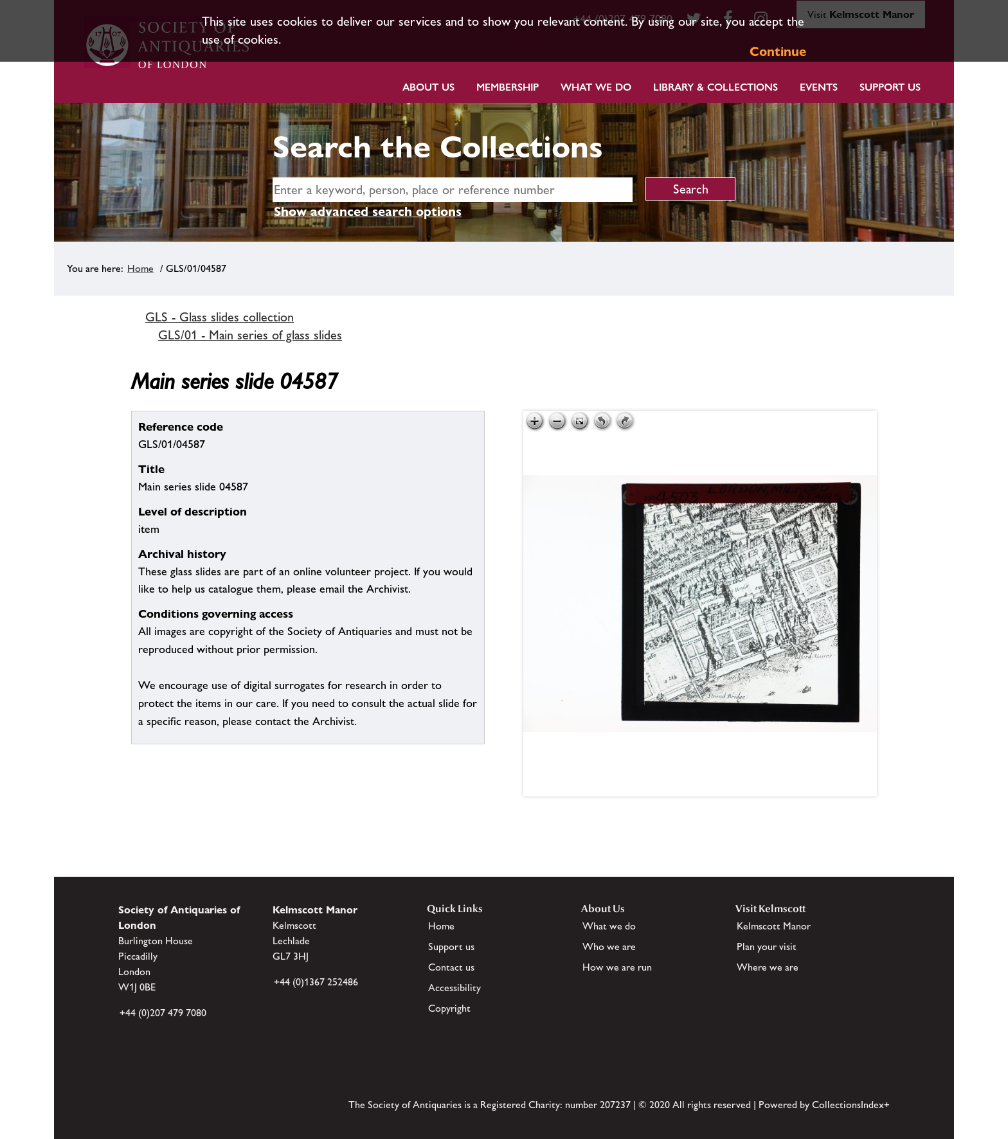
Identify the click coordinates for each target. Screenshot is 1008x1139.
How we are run (617, 967)
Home (140, 268)
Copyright (449, 1008)
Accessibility (454, 988)
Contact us (451, 967)
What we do (596, 87)
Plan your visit (767, 946)
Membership (507, 87)
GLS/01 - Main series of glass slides (250, 335)
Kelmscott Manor (774, 926)
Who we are (609, 946)
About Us (428, 87)
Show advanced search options (368, 211)
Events (819, 87)
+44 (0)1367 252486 (316, 982)
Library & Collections (715, 87)
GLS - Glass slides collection (219, 317)
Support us (451, 946)
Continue (778, 51)
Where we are (767, 967)
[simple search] (453, 189)
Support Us (890, 87)
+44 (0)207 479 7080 (163, 1013)
